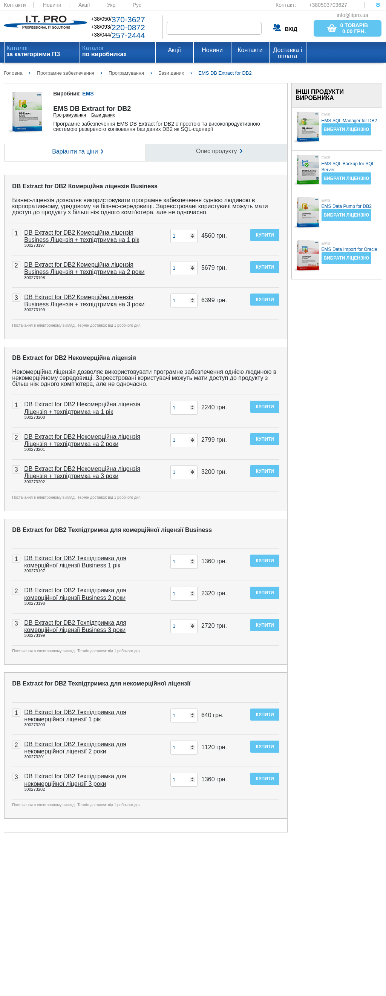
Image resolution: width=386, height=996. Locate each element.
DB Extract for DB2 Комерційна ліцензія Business (85, 186)
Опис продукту (216, 151)
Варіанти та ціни (75, 151)
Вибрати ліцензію (346, 129)
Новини (52, 5)
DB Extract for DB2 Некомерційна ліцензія (74, 358)
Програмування (69, 115)
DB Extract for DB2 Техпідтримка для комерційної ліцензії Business (112, 530)
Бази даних (103, 115)
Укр (111, 5)
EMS (87, 94)
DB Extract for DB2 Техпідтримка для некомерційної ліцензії (101, 683)
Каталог (33, 51)
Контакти (15, 5)
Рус (137, 5)
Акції (84, 5)
